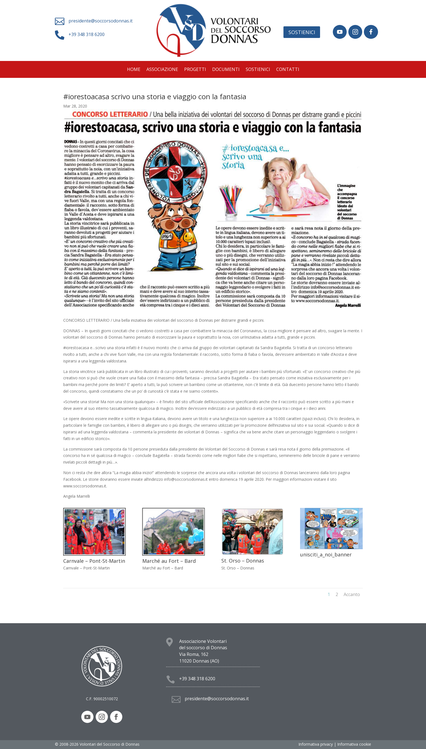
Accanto (352, 594)
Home (133, 69)
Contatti (287, 69)
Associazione (162, 69)
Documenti (226, 69)
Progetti (195, 69)
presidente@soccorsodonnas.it (101, 21)
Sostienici (301, 32)
